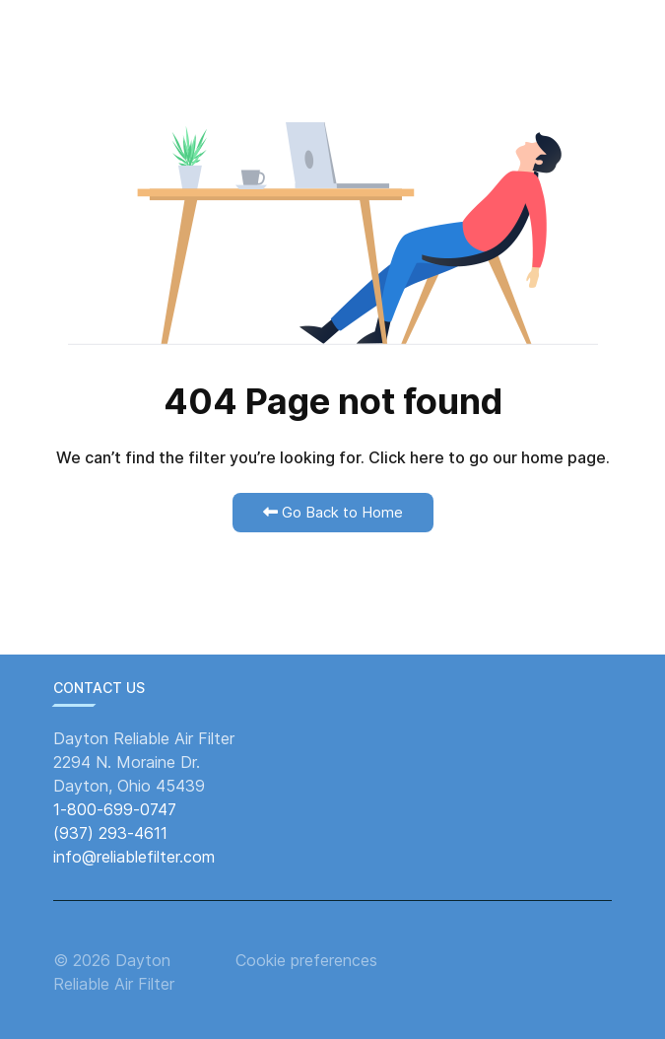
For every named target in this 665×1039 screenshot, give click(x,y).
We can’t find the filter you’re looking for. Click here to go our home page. (333, 457)
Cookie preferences (306, 960)
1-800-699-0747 (114, 809)
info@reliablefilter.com (134, 856)
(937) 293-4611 (110, 833)
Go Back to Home (333, 512)
